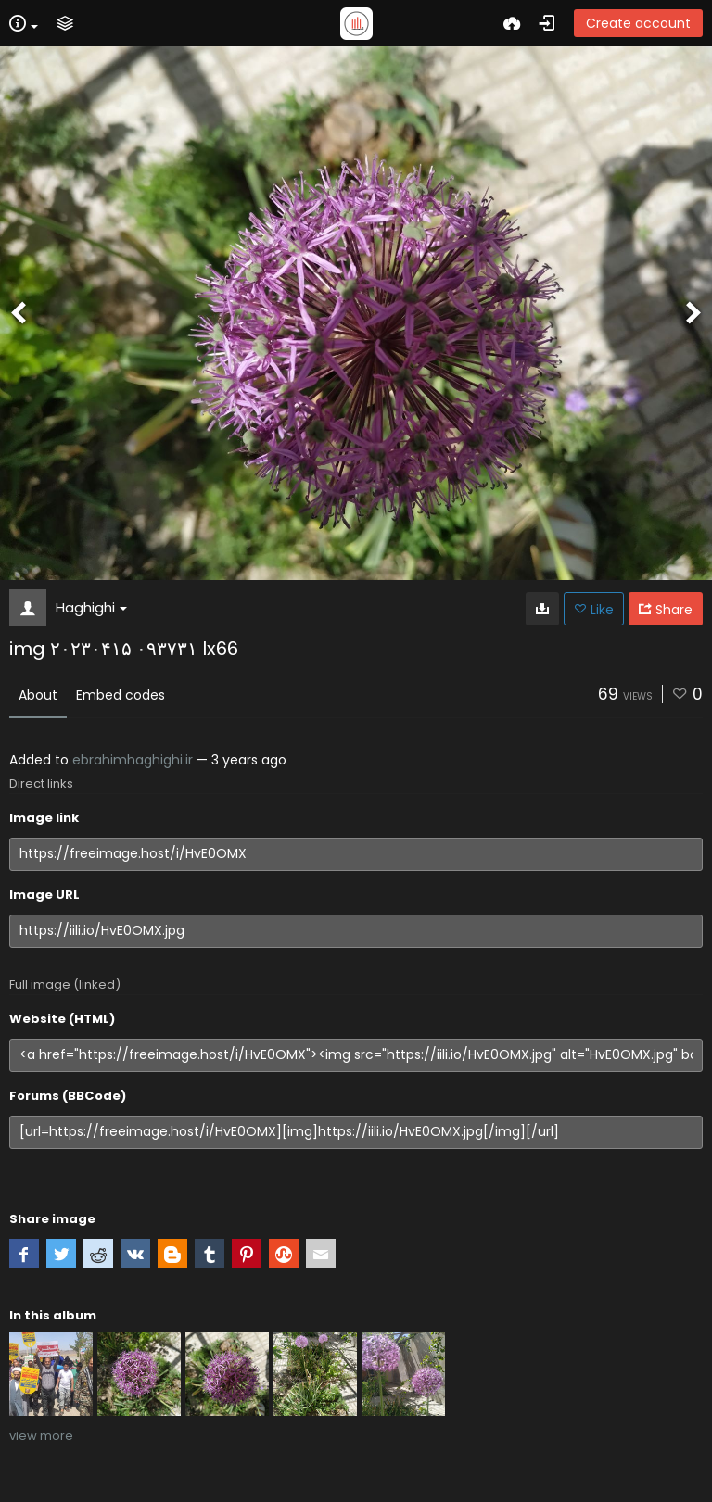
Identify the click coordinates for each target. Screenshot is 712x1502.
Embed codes (120, 695)
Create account (638, 23)
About (38, 695)
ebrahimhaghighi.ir (132, 760)
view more (41, 1436)
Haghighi (91, 607)
